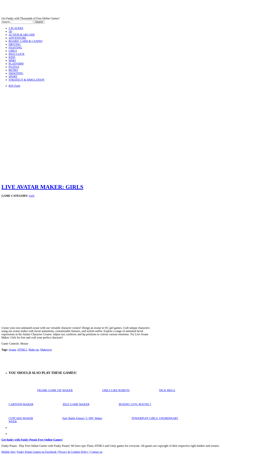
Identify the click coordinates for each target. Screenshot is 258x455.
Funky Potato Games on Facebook (37, 451)
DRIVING (15, 44)
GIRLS (13, 50)
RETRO (13, 70)
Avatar (12, 349)
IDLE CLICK (16, 53)
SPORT (13, 76)
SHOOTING (16, 73)
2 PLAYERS (16, 28)
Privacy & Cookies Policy (73, 451)
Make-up (33, 349)
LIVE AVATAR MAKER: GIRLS (42, 187)
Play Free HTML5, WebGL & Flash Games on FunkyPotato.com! (62, 9)
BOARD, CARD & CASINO (25, 41)
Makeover (46, 349)
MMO (12, 60)
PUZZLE (14, 66)
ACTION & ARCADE (22, 34)
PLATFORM (16, 63)
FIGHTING (15, 47)
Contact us (96, 451)
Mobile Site (8, 451)
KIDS (12, 57)
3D (10, 31)
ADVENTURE (17, 37)
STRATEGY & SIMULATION (26, 79)
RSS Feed (14, 85)
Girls (31, 195)
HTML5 (22, 349)
